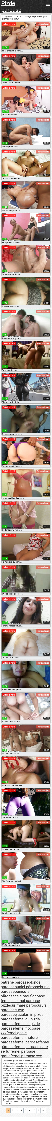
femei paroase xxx (26, 1056)
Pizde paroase (11, 6)
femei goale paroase (14, 1035)
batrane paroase (15, 982)
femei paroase (27, 1042)
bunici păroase (27, 987)
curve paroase (12, 1012)
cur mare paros (23, 1005)
